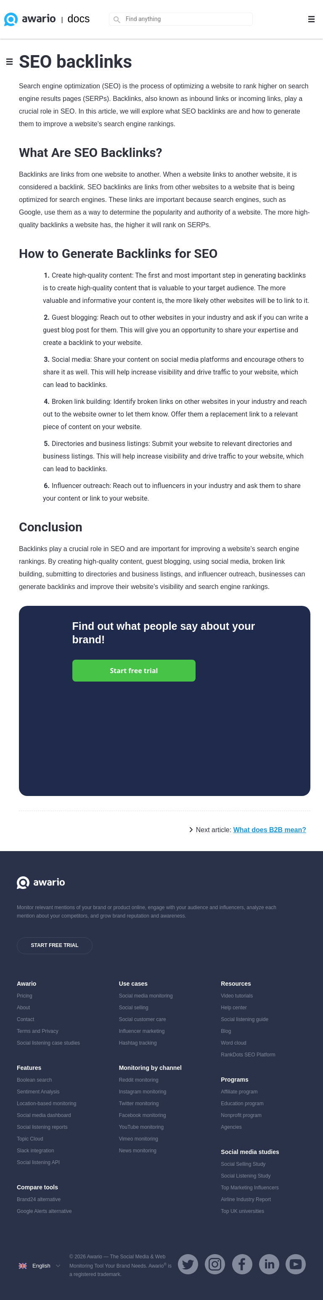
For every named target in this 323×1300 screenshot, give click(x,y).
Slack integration (35, 1151)
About (23, 1008)
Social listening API (38, 1162)
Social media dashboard (44, 1115)
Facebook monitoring (142, 1115)
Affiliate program (239, 1092)
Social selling (133, 1008)
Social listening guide (244, 1019)
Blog (226, 1031)
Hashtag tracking (138, 1043)
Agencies (231, 1127)
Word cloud (233, 1043)
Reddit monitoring (139, 1080)
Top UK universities (242, 1211)
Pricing (24, 996)
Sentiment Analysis (38, 1092)
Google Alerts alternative (44, 1211)
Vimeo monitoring (138, 1139)
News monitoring (137, 1151)
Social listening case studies (48, 1043)
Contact (25, 1019)
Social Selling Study (243, 1164)
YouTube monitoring (141, 1127)
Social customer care (142, 1019)
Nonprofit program (241, 1115)
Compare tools (37, 1187)
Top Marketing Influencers (249, 1188)
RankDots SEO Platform (248, 1055)
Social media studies (250, 1152)
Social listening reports (42, 1127)
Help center (233, 1008)
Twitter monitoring (139, 1103)
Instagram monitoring (143, 1092)
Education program (242, 1103)
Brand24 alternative (39, 1199)
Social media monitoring (146, 996)
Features (29, 1067)
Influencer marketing (142, 1031)
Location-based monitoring (46, 1103)
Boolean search (34, 1080)
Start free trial (134, 670)
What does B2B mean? (269, 829)
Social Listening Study (245, 1176)
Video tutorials (237, 996)
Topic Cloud (30, 1139)
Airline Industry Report (246, 1199)
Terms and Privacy (37, 1031)
